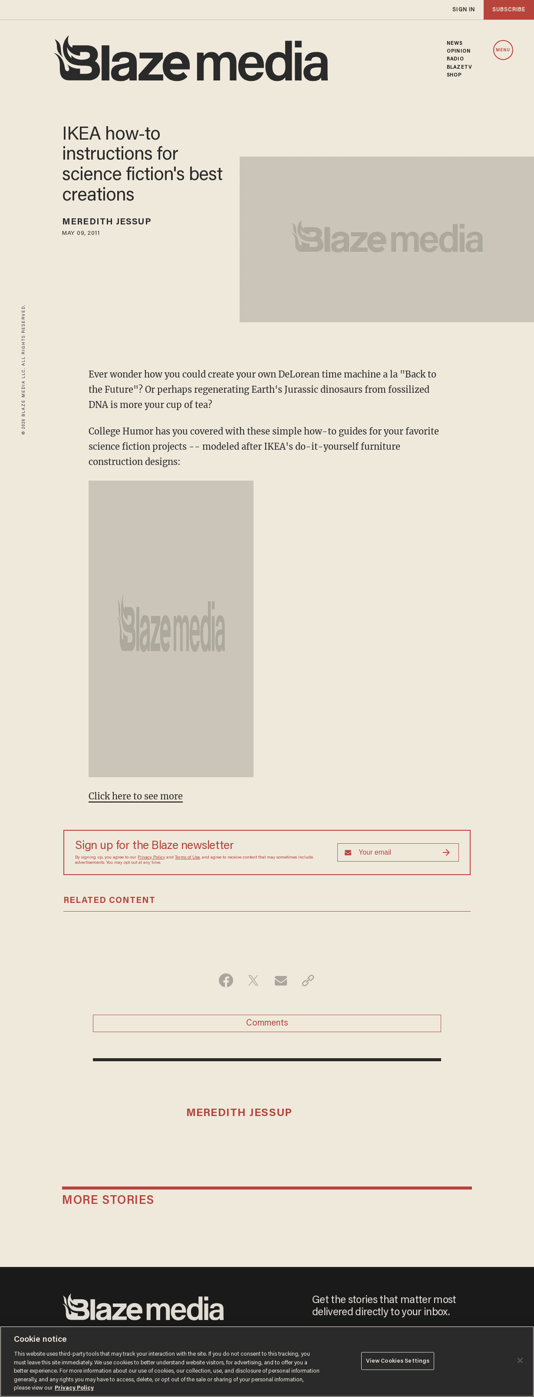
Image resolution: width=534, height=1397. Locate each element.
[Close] (520, 1360)
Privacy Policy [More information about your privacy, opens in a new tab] (74, 1388)
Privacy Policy (151, 858)
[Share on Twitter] (253, 980)
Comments (267, 1023)
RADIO (455, 59)
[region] (267, 1361)
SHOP (454, 75)
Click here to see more (136, 796)
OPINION (459, 51)
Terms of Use (187, 858)
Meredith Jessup (107, 222)
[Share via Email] (281, 980)
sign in (463, 10)
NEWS (454, 43)
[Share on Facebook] (226, 980)
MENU (503, 50)
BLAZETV (459, 67)
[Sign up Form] (398, 852)
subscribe (508, 10)
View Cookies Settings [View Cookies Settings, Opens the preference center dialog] (398, 1361)
